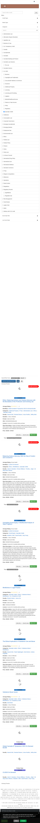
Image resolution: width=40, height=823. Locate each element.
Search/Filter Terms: (6, 378)
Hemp (5, 149)
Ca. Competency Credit (9, 46)
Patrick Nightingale (18, 652)
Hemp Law (6, 152)
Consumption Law (8, 118)
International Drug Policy (9, 158)
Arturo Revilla (26, 414)
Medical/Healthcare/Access (11, 99)
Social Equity (7, 202)
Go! (36, 12)
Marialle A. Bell (10, 535)
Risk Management (8, 198)
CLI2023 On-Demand (13, 464)
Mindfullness (16, 466)
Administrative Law (8, 34)
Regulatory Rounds (8, 189)
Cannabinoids (7, 52)
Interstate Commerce (8, 167)
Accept (23, 820)
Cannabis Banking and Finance (11, 58)
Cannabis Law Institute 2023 (12, 504)
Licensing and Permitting (10, 93)
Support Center (6, 811)
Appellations (7, 192)
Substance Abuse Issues (10, 692)
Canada (5, 49)
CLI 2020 (6, 71)
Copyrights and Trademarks (11, 77)
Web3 (5, 208)
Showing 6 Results (6, 383)
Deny (16, 820)
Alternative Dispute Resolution (11, 37)
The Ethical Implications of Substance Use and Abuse (19, 641)
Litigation (6, 96)
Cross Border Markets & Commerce (13, 80)
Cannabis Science (8, 68)
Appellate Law (7, 40)
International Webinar (9, 164)
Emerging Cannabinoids (9, 124)
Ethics (5, 136)
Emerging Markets (8, 127)
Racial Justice (7, 183)
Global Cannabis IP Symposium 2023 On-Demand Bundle (22, 408)
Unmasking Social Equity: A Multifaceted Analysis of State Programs (18, 523)
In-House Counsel (8, 155)
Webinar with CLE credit (9, 211)
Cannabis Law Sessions (9, 62)
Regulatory (7, 108)
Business (6, 74)
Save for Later (26, 434)
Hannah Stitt (10, 414)
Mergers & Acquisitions (9, 174)
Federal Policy (7, 142)
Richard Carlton (11, 598)
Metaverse (6, 177)
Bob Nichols (27, 652)
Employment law (7, 130)
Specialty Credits (8, 111)
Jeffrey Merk (34, 414)
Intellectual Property (9, 86)
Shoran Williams (21, 469)
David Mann (10, 702)
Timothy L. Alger (29, 469)
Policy (6, 105)
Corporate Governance (9, 121)
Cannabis (6, 55)
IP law (5, 170)
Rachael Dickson (18, 414)
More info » (18, 434)
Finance (5, 146)
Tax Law (6, 65)
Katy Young (25, 535)
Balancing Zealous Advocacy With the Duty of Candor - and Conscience (19, 456)
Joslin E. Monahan (11, 469)
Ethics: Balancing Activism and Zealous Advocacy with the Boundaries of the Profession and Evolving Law (19, 400)
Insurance (7, 83)
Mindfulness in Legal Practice (11, 587)
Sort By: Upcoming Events (8, 381)
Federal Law (6, 139)
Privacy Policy (14, 811)
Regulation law (8, 195)
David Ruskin (18, 535)
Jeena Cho (18, 598)
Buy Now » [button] (33, 434)
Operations (6, 180)
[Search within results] (12, 12)
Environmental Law (8, 133)
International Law (8, 161)
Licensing (7, 90)
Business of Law (7, 43)
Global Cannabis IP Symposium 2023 (14, 437)
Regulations (6, 186)
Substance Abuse (26, 594)
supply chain (6, 205)
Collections (6, 114)
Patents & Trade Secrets (10, 102)
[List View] (21, 381)
